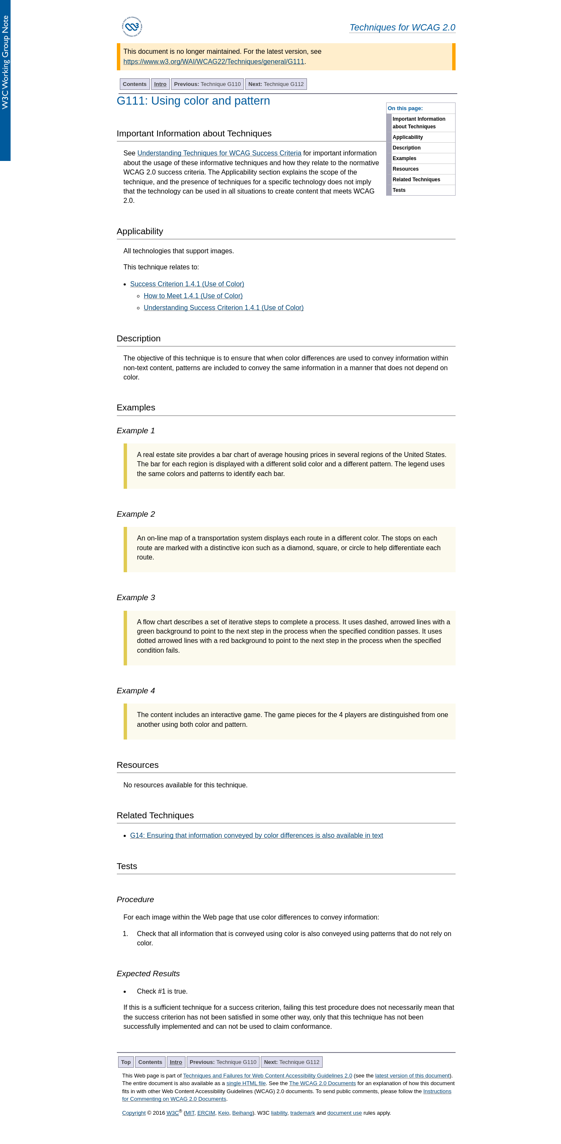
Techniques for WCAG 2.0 (402, 27)
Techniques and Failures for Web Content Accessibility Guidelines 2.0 (267, 1075)
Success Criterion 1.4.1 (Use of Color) (187, 284)
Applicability (408, 137)
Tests (399, 190)
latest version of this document (412, 1075)
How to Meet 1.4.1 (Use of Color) (193, 295)
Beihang (242, 1113)
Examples (405, 158)
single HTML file (246, 1083)
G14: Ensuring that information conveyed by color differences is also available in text (256, 835)
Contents (134, 84)
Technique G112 (276, 84)
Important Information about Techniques (419, 123)
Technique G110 (207, 84)
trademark (302, 1113)
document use (344, 1113)
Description (407, 148)
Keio (223, 1113)
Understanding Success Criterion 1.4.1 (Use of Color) (224, 307)
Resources (406, 169)
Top (126, 1062)
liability (279, 1113)
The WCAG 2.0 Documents (322, 1083)
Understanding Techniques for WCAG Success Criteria (219, 153)
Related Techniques (416, 180)
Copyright (134, 1113)
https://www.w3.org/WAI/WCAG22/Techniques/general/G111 (214, 61)
